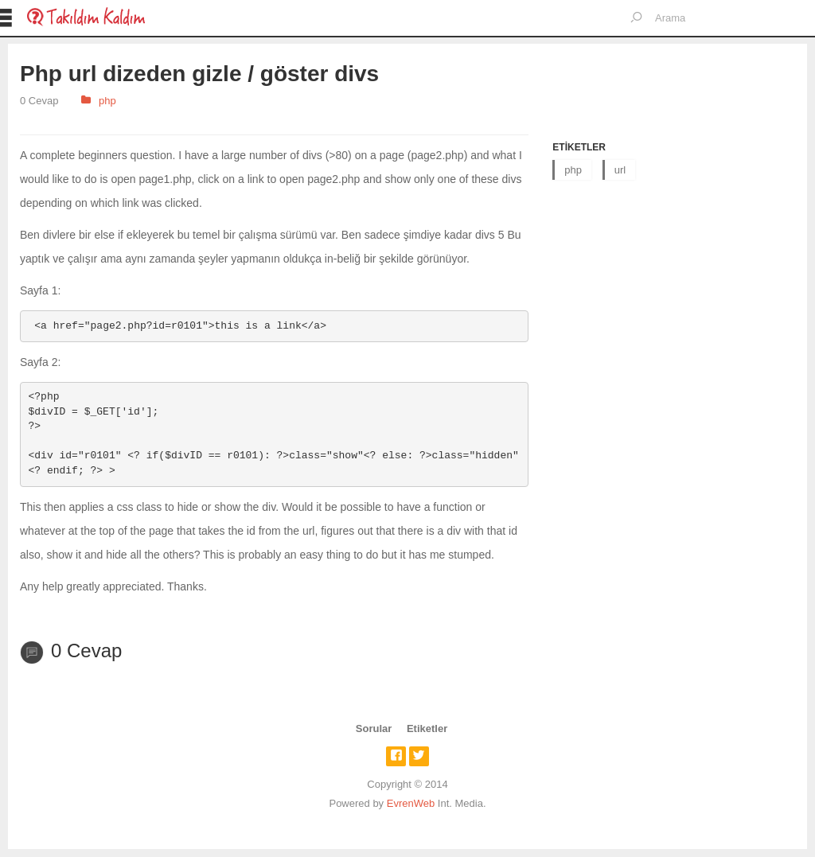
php (107, 101)
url (620, 170)
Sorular (374, 728)
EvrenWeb (411, 803)
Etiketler (427, 728)
